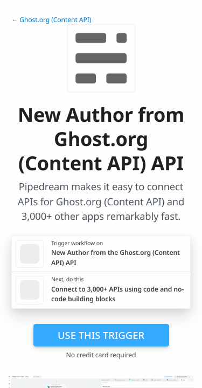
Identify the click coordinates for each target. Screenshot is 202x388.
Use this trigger (101, 335)
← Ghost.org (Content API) (51, 19)
